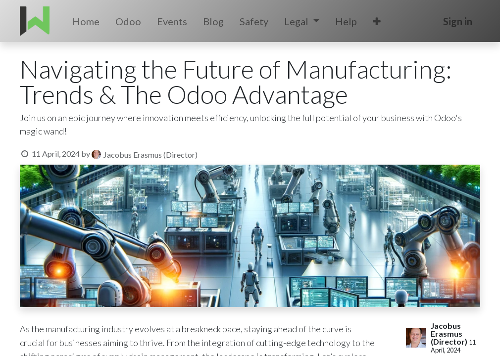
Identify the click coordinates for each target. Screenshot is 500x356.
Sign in (457, 21)
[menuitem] (85, 21)
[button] (377, 21)
